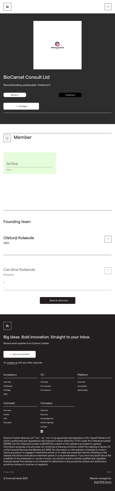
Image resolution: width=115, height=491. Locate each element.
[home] (7, 7)
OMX (5, 394)
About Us (44, 410)
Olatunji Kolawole (18, 240)
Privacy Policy (8, 472)
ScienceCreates (14, 478)
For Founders (46, 386)
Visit (5, 418)
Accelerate (82, 386)
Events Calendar (47, 422)
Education (7, 422)
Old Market (7, 386)
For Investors (46, 390)
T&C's (109, 472)
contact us (12, 362)
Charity (6, 414)
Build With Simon (103, 482)
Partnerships (83, 390)
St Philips (7, 390)
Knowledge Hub (47, 418)
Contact (44, 427)
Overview (7, 382)
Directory (44, 414)
